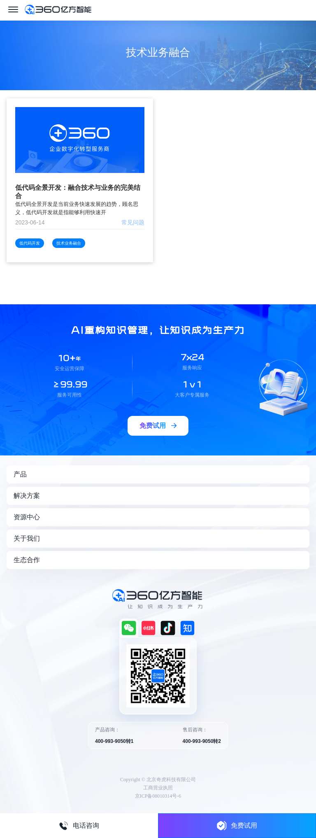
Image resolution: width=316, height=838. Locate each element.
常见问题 (132, 222)
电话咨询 (79, 826)
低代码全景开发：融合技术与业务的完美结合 (77, 191)
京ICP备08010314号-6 (158, 796)
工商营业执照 (158, 788)
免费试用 (237, 825)
